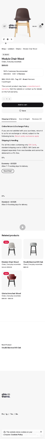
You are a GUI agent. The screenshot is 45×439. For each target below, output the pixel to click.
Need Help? (8, 171)
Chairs (4, 62)
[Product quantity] (7, 99)
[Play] (22, 227)
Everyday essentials (14, 62)
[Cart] (40, 26)
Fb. (3, 414)
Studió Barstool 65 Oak (33, 262)
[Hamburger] (5, 26)
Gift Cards (32, 145)
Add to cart (22, 105)
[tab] (9, 119)
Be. (17, 414)
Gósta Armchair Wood (11, 293)
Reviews (21, 74)
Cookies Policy (17, 435)
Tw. (11, 414)
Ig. (7, 414)
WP (20, 79)
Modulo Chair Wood (10, 262)
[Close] (41, 432)
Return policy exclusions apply (27, 136)
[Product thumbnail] (12, 249)
